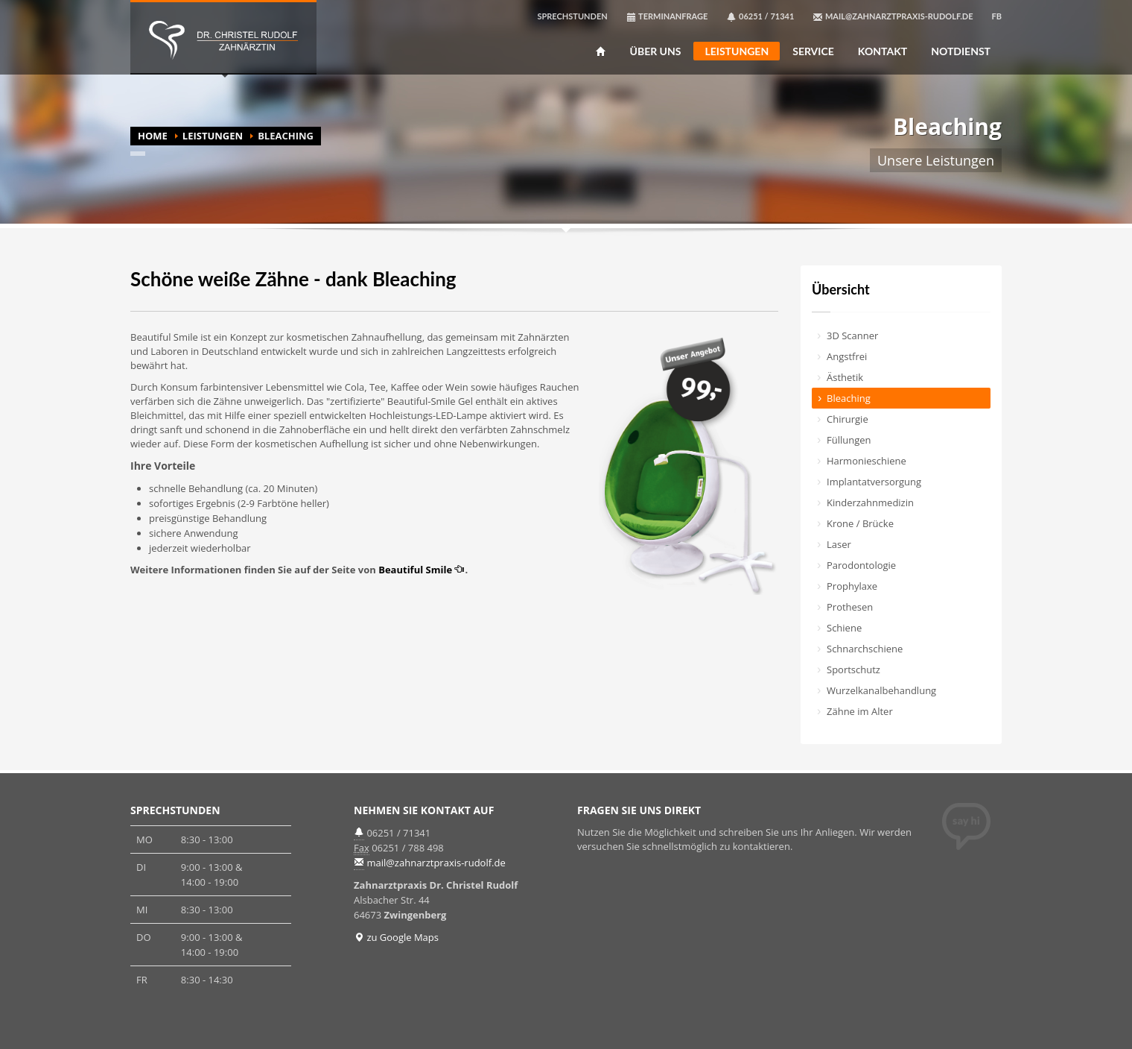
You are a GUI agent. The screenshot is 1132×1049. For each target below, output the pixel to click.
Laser (839, 544)
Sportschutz (853, 669)
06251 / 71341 (760, 16)
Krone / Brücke (860, 523)
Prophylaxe (852, 586)
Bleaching (849, 398)
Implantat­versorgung (874, 481)
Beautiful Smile (421, 569)
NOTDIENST (960, 51)
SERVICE (813, 51)
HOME (153, 135)
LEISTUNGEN (737, 51)
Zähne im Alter (860, 711)
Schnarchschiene (865, 648)
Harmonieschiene (866, 460)
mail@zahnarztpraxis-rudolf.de (435, 862)
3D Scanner (852, 335)
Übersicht (841, 289)
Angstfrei (847, 356)
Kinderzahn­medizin (870, 502)
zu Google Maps (396, 937)
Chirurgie (847, 419)
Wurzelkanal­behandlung (881, 690)
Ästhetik (845, 377)
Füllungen (849, 440)
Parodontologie (861, 565)
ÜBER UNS (655, 51)
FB (997, 16)
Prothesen (850, 607)
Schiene (844, 627)
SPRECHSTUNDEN (572, 16)
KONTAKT (882, 51)
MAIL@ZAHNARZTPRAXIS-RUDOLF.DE (893, 16)
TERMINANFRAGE (667, 16)
